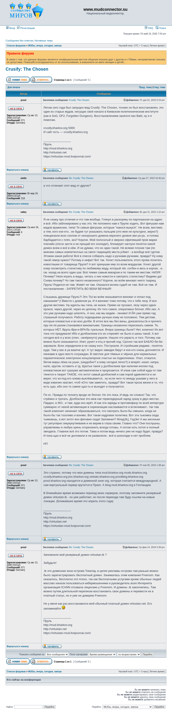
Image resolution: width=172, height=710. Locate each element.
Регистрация (26, 28)
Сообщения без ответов (19, 40)
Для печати (14, 87)
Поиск (161, 28)
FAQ (149, 28)
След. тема (159, 87)
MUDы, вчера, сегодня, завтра (45, 45)
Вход (10, 28)
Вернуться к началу (18, 170)
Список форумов (16, 45)
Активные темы (44, 40)
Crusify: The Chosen (27, 69)
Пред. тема (145, 87)
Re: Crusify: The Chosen (81, 178)
